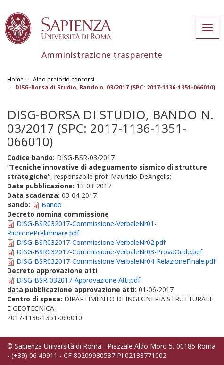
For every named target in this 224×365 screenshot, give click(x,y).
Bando (51, 204)
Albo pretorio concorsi (63, 79)
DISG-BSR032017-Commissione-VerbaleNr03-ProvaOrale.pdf (109, 251)
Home (15, 79)
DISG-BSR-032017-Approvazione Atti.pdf (78, 280)
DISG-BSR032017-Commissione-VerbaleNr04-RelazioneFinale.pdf (116, 261)
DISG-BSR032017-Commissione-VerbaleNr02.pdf (91, 242)
